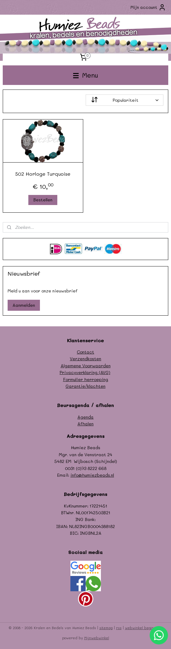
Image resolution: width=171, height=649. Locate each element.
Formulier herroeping (85, 379)
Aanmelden (23, 305)
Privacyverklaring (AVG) (85, 372)
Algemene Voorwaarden (86, 366)
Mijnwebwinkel (96, 638)
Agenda (85, 417)
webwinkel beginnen (142, 627)
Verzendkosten (85, 358)
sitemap (106, 627)
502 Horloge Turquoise (42, 173)
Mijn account (148, 7)
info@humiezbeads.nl (92, 475)
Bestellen (42, 200)
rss (119, 627)
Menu (85, 75)
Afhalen (85, 424)
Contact (85, 352)
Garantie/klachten (85, 386)
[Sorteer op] (124, 100)
